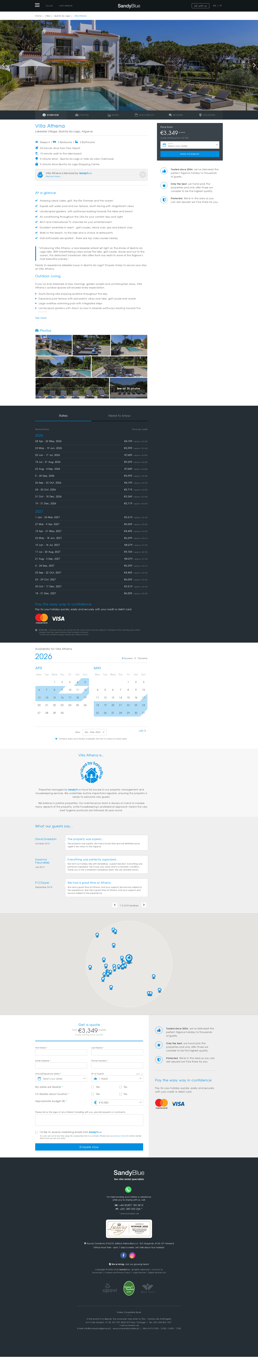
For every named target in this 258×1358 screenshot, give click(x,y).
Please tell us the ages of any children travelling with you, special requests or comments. (80, 1112)
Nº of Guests (97, 1073)
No (123, 1086)
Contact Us (157, 1270)
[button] (129, 959)
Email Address (43, 1060)
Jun (142, 730)
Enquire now (89, 1147)
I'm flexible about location (52, 1094)
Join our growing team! (129, 1265)
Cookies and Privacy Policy (116, 1273)
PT (221, 5)
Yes (95, 1086)
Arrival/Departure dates (48, 1073)
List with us (200, 5)
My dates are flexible (49, 1086)
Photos (82, 114)
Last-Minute (66, 5)
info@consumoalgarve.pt (97, 1329)
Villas (49, 5)
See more (41, 317)
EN (214, 5)
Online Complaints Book (129, 1313)
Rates (113, 114)
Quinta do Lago (62, 15)
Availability (145, 114)
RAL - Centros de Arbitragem (156, 1319)
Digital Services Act (159, 1273)
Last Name (97, 1047)
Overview (51, 114)
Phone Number (99, 1060)
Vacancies (94, 1273)
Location (207, 114)
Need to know (119, 415)
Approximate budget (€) (51, 1101)
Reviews (176, 114)
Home (38, 15)
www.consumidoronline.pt (126, 1329)
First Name (41, 1047)
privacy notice (119, 1136)
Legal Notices (139, 1273)
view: (77, 732)
